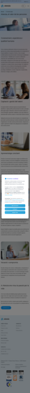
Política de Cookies (8, 195)
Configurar (15, 209)
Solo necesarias (15, 205)
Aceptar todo (15, 212)
